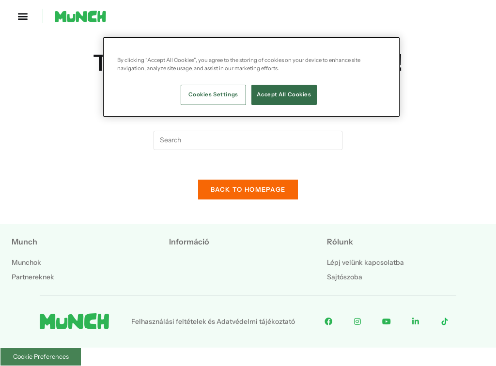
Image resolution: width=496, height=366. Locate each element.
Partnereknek (33, 277)
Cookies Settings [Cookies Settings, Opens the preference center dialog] (213, 94)
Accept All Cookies (284, 94)
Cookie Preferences (41, 356)
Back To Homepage (248, 189)
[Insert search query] (248, 140)
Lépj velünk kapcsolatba (365, 262)
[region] (251, 77)
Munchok (26, 262)
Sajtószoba (344, 277)
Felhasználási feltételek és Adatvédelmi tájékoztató (213, 321)
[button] (23, 16)
